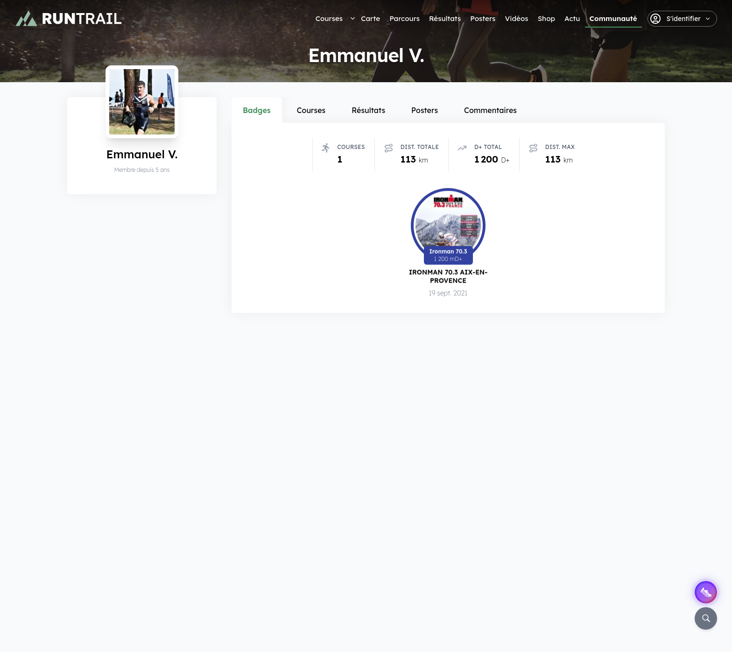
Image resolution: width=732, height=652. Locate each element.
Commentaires (490, 110)
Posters (482, 18)
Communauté (613, 18)
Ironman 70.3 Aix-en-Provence (448, 276)
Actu (572, 18)
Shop (546, 18)
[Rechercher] (706, 618)
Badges (257, 110)
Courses (329, 18)
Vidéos (516, 18)
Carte (370, 18)
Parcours (404, 18)
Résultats (445, 18)
